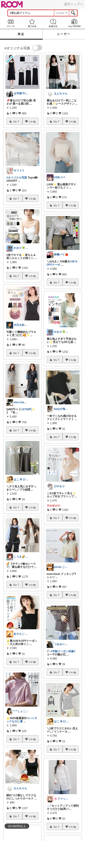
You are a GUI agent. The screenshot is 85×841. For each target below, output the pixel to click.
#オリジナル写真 (16, 177)
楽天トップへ (73, 4)
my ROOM (74, 23)
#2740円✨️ (28, 409)
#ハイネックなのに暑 (21, 720)
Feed (10, 23)
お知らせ (53, 23)
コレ (16, 121)
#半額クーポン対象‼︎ (63, 651)
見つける (32, 23)
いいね (32, 121)
